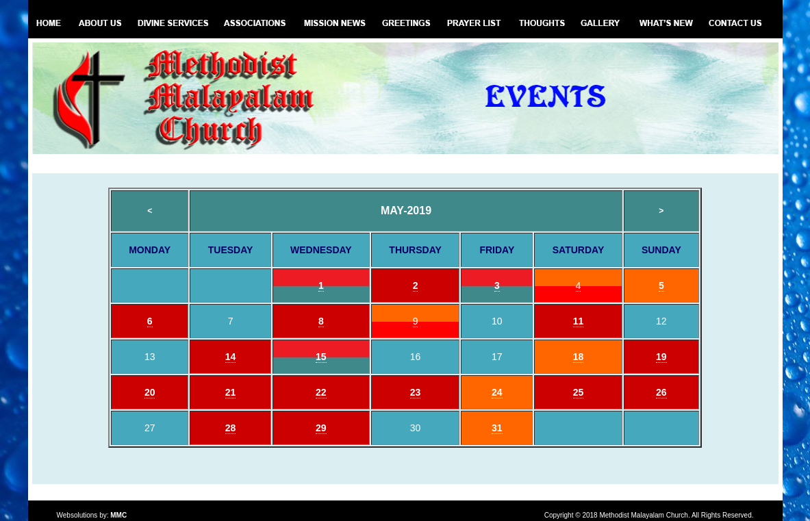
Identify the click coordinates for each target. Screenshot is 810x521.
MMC (118, 515)
